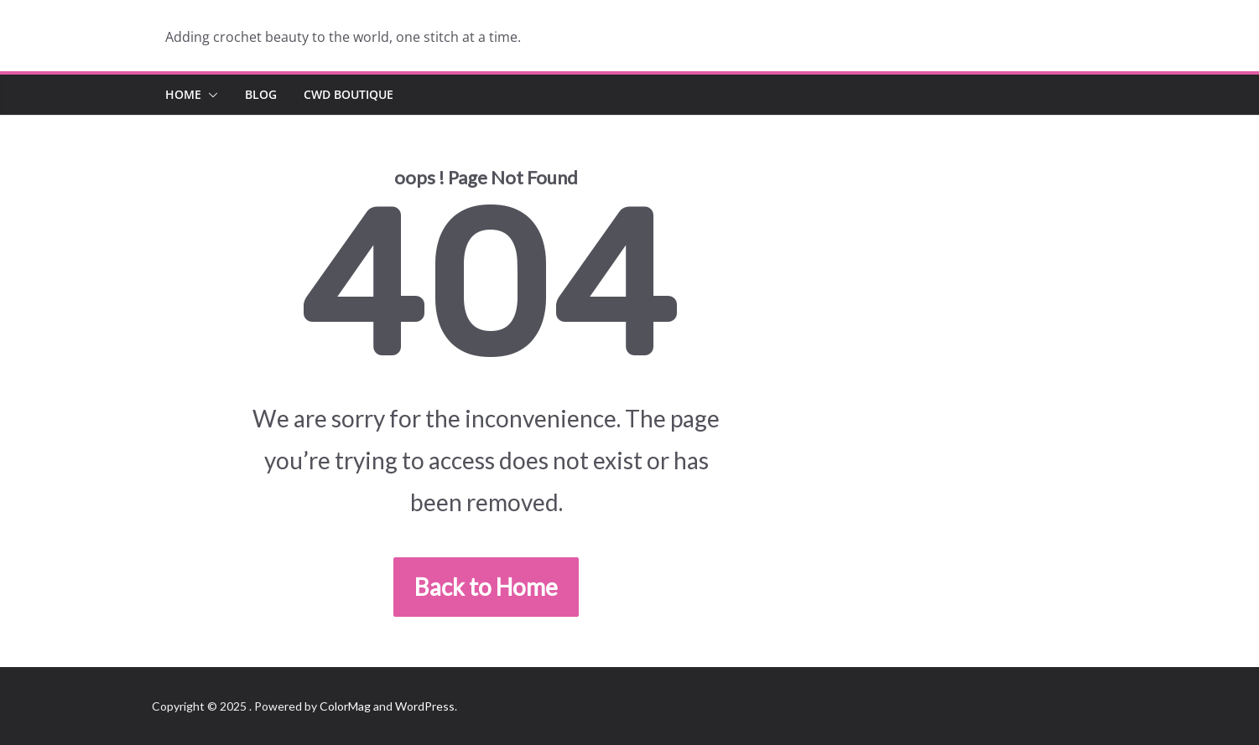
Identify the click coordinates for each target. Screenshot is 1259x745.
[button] (209, 94)
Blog (261, 94)
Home (183, 94)
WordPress (425, 706)
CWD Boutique (348, 94)
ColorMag (345, 706)
